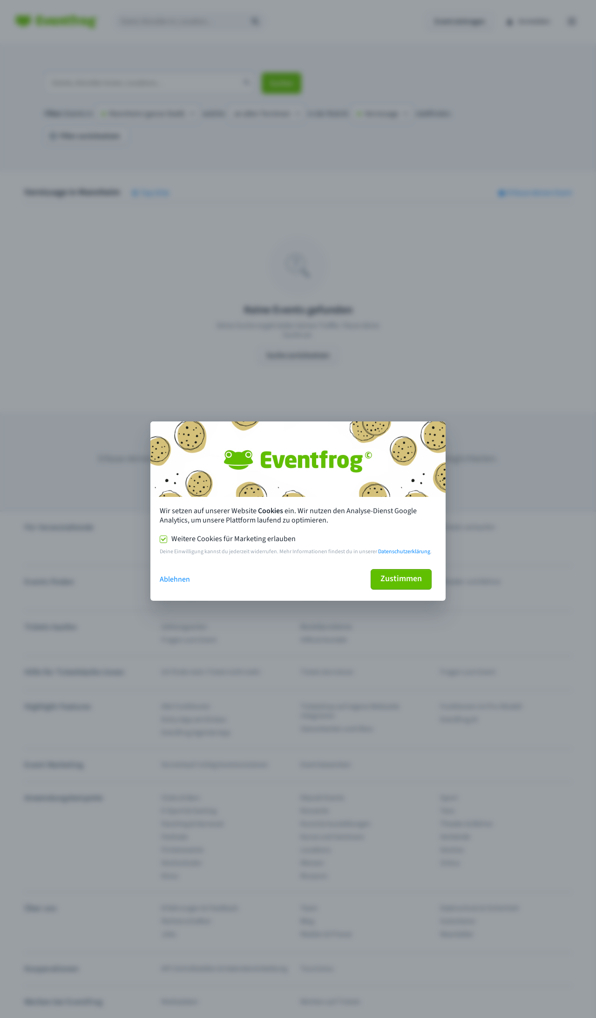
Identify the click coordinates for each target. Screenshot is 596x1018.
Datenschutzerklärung (404, 552)
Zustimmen (401, 578)
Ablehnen (175, 579)
